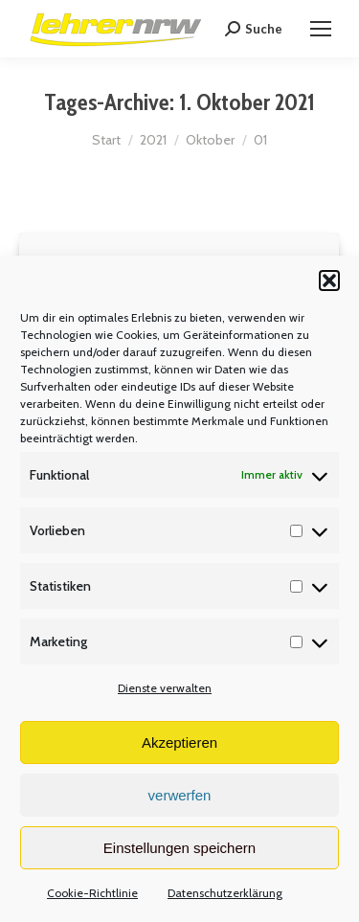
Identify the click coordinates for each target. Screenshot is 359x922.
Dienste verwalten (165, 688)
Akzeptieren (179, 742)
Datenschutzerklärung (225, 893)
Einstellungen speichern (179, 848)
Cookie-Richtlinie (92, 893)
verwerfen (180, 795)
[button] (329, 280)
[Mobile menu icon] (321, 28)
